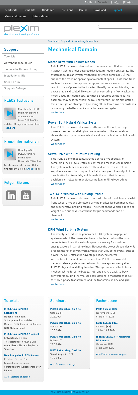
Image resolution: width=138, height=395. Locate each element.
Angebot (30, 169)
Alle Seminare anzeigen (63, 364)
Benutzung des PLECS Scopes (21, 355)
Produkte (29, 10)
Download (100, 10)
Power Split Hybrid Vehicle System (74, 122)
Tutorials (9, 56)
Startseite (11, 10)
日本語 (115, 2)
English (89, 2)
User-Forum (12, 82)
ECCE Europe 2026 (107, 323)
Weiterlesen (58, 112)
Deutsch (102, 2)
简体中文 (128, 2)
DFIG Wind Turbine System (68, 229)
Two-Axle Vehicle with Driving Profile (76, 194)
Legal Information (60, 392)
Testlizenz (66, 10)
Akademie (47, 10)
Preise (83, 10)
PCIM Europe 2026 (106, 309)
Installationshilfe (15, 75)
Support (117, 10)
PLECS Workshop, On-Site (65, 309)
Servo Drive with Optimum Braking (74, 154)
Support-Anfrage (15, 88)
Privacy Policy (81, 392)
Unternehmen (40, 16)
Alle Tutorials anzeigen (17, 377)
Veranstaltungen (15, 16)
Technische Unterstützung (20, 69)
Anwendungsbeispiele (84, 41)
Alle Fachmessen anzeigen (111, 354)
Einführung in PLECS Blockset (21, 334)
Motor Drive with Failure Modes (71, 62)
